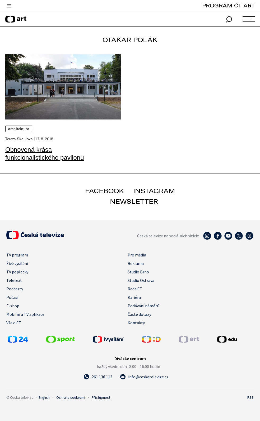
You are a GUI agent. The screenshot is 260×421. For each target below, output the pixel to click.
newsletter (134, 201)
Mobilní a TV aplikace (25, 314)
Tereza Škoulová (19, 138)
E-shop (12, 305)
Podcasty (14, 288)
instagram (154, 191)
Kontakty (136, 322)
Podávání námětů (143, 305)
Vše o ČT (13, 322)
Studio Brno (138, 271)
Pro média (137, 255)
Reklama (136, 263)
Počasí (12, 297)
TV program (17, 255)
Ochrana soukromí (70, 397)
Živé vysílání (17, 263)
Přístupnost (101, 397)
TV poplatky (17, 271)
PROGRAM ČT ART (228, 5)
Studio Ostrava (141, 280)
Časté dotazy (139, 314)
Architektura (18, 128)
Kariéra (134, 297)
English (44, 397)
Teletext (14, 280)
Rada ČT (135, 288)
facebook (104, 191)
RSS (250, 397)
